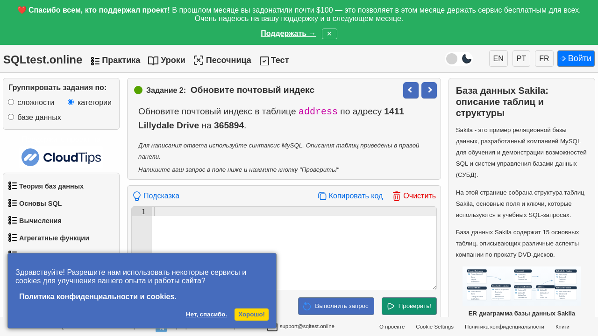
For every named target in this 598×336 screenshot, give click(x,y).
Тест (280, 60)
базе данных (39, 117)
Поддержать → (288, 33)
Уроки (173, 60)
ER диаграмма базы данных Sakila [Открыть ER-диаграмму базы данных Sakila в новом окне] (522, 291)
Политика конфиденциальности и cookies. (98, 297)
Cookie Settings (435, 326)
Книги (562, 326)
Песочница (222, 60)
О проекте (392, 326)
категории (95, 102)
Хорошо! (251, 314)
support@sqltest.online (301, 328)
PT (521, 59)
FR (544, 59)
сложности (35, 102)
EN (498, 59)
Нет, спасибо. (206, 314)
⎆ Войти (576, 58)
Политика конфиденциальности (504, 326)
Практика (121, 60)
